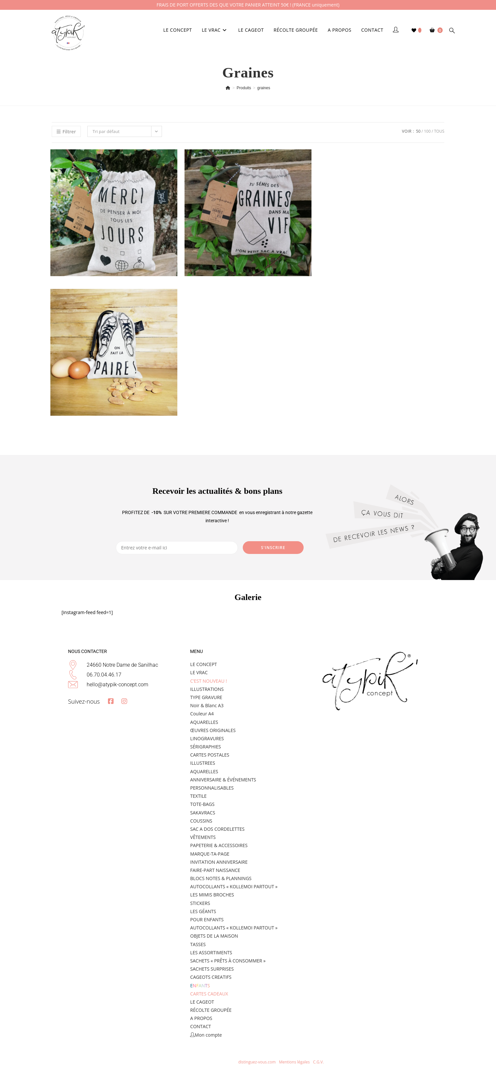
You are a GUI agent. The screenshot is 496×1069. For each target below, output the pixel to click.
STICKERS (200, 903)
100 (427, 131)
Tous (439, 131)
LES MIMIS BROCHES (212, 895)
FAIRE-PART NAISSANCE (215, 870)
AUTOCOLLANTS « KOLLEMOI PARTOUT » (233, 886)
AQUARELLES (204, 722)
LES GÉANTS (203, 911)
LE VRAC (198, 672)
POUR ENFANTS (206, 919)
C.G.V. (318, 1062)
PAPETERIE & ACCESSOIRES (218, 845)
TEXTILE (198, 796)
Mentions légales (295, 1062)
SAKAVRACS (202, 813)
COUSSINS (201, 821)
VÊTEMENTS (203, 837)
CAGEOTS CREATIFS (210, 977)
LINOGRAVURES (207, 738)
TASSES (197, 944)
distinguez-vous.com (256, 1062)
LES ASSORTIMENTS (211, 952)
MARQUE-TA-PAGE (209, 854)
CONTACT (200, 1026)
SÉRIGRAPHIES (205, 746)
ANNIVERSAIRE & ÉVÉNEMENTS (223, 780)
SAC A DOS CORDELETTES (217, 829)
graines (263, 88)
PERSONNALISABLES (212, 788)
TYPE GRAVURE (206, 697)
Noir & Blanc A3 (206, 705)
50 (418, 131)
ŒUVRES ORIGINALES (213, 730)
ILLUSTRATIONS (206, 689)
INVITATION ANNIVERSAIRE (218, 862)
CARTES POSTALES (209, 755)
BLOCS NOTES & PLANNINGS (220, 878)
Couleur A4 (202, 713)
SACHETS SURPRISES (212, 969)
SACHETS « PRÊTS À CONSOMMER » (227, 961)
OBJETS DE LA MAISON (214, 936)
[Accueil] (228, 88)
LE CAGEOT (202, 1002)
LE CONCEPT (203, 664)
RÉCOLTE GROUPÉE (210, 1010)
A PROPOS (201, 1018)
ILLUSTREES (202, 763)
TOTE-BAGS (202, 804)
